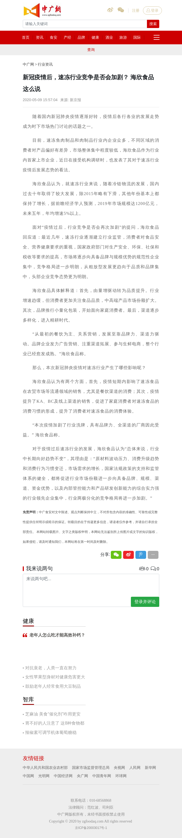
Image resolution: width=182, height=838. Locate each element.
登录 (152, 10)
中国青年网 (101, 776)
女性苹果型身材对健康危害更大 (55, 677)
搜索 (153, 24)
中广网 (28, 64)
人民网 (135, 767)
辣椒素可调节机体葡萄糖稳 (51, 732)
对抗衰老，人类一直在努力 (51, 668)
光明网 (44, 776)
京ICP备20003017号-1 (91, 828)
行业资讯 (45, 64)
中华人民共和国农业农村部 (45, 767)
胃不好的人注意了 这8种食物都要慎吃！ (53, 723)
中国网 (28, 776)
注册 (135, 10)
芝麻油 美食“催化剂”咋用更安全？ (52, 714)
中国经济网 (63, 776)
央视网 (119, 767)
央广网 (82, 776)
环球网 (121, 776)
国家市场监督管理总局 (90, 767)
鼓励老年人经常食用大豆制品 (53, 686)
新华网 (150, 767)
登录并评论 (145, 601)
